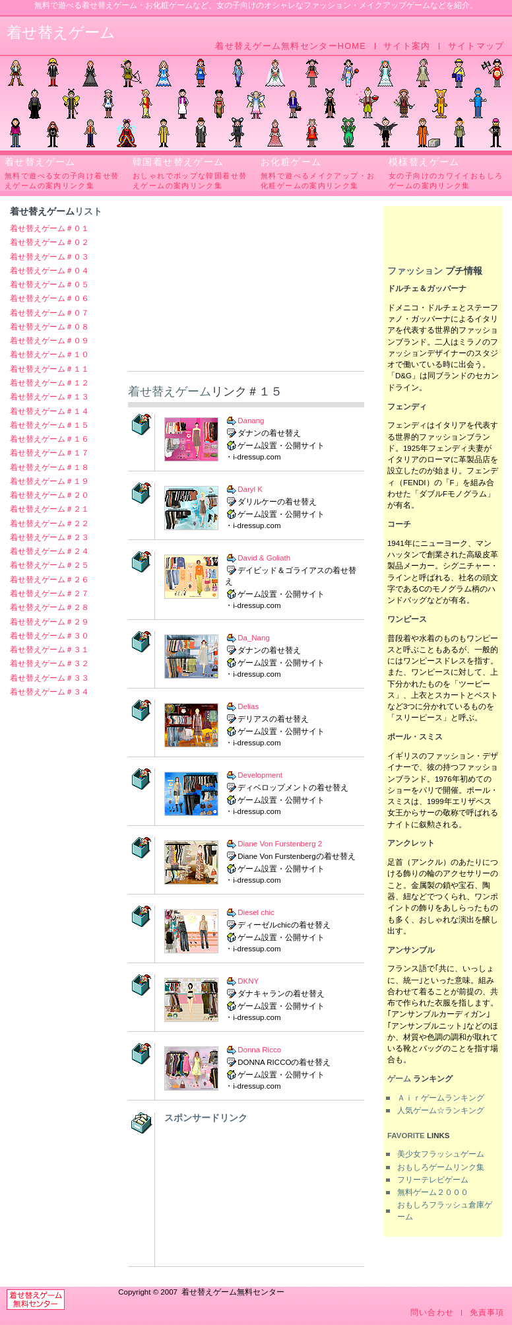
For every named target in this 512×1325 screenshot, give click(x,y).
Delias (248, 706)
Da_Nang (254, 638)
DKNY (248, 981)
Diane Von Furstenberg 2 (280, 844)
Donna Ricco (259, 1050)
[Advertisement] (246, 288)
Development (260, 775)
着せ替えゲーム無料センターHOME (290, 46)
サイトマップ (476, 46)
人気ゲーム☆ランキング (440, 1110)
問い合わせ (432, 1313)
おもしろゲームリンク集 (440, 1167)
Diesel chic (256, 912)
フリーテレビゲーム (432, 1180)
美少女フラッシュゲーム (440, 1154)
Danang (251, 421)
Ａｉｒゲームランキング (440, 1098)
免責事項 (487, 1313)
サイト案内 (406, 46)
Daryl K (250, 489)
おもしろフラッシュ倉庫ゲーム (444, 1210)
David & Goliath (264, 558)
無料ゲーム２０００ (432, 1192)
